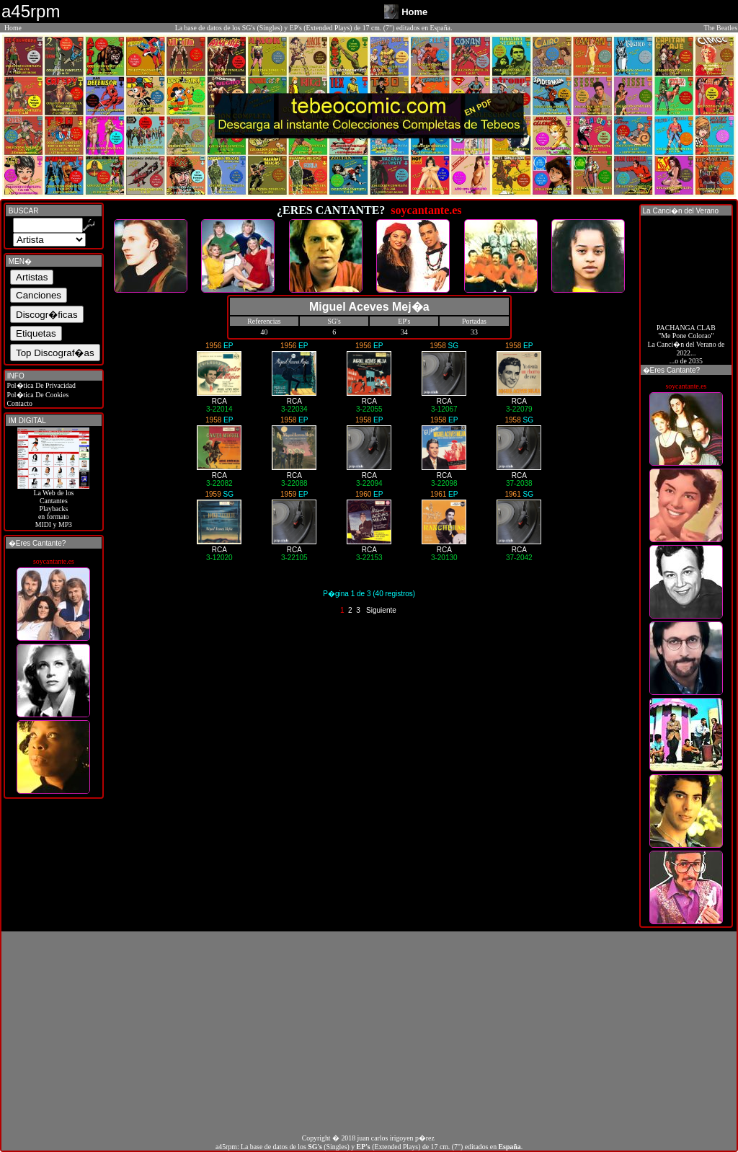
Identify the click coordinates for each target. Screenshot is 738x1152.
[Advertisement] (369, 1032)
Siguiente (381, 610)
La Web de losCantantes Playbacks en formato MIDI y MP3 (53, 505)
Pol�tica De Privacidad (40, 385)
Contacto (18, 403)
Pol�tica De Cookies (36, 395)
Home (13, 28)
